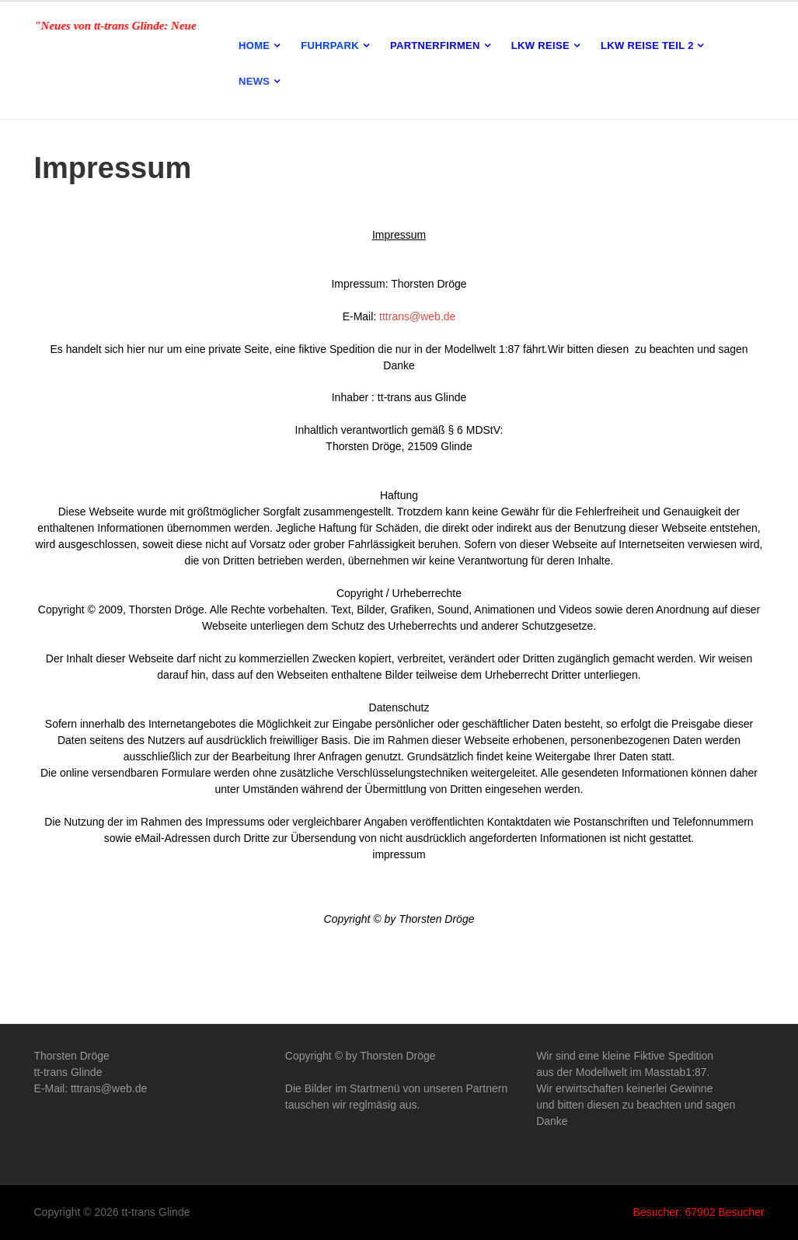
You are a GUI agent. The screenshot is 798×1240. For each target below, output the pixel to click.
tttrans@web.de (415, 316)
